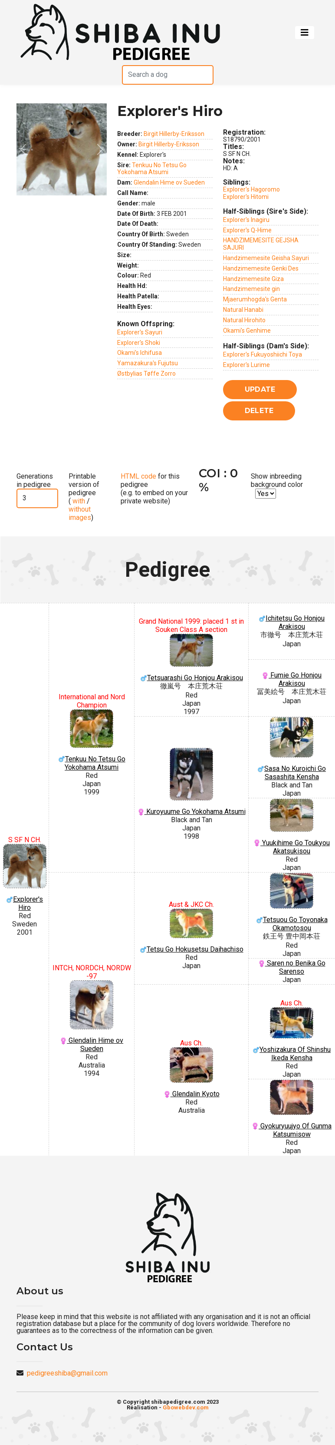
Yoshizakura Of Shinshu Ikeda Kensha (291, 1034)
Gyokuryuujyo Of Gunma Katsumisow (291, 1109)
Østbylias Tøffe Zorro (146, 373)
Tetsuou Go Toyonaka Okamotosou (291, 902)
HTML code (138, 476)
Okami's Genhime (247, 330)
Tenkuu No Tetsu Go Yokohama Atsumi (152, 169)
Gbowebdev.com (186, 1407)
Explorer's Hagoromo (251, 189)
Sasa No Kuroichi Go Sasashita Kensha (291, 749)
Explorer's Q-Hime (247, 230)
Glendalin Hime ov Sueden (169, 182)
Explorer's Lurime (246, 364)
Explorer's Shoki (138, 342)
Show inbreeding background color (277, 480)
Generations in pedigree (34, 480)
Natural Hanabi (243, 309)
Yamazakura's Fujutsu (147, 363)
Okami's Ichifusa (139, 352)
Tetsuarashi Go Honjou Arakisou (191, 658)
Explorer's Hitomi (246, 196)
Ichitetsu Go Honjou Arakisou (292, 622)
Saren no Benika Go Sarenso (291, 967)
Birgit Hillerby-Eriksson (174, 133)
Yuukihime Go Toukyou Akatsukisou (291, 827)
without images (80, 513)
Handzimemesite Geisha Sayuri (266, 258)
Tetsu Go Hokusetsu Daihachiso (191, 931)
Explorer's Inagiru (246, 219)
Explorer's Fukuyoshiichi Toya (262, 354)
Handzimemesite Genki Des (261, 268)
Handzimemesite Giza (253, 278)
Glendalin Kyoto (191, 1072)
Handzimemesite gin (251, 288)
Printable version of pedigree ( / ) (84, 497)
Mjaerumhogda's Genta (255, 299)
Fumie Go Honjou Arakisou (292, 679)
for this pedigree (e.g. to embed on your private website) (154, 489)
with (78, 501)
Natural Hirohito (244, 320)
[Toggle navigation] (304, 32)
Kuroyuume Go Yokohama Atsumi (191, 782)
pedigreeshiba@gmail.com (67, 1373)
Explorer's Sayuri (139, 332)
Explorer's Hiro (24, 878)
